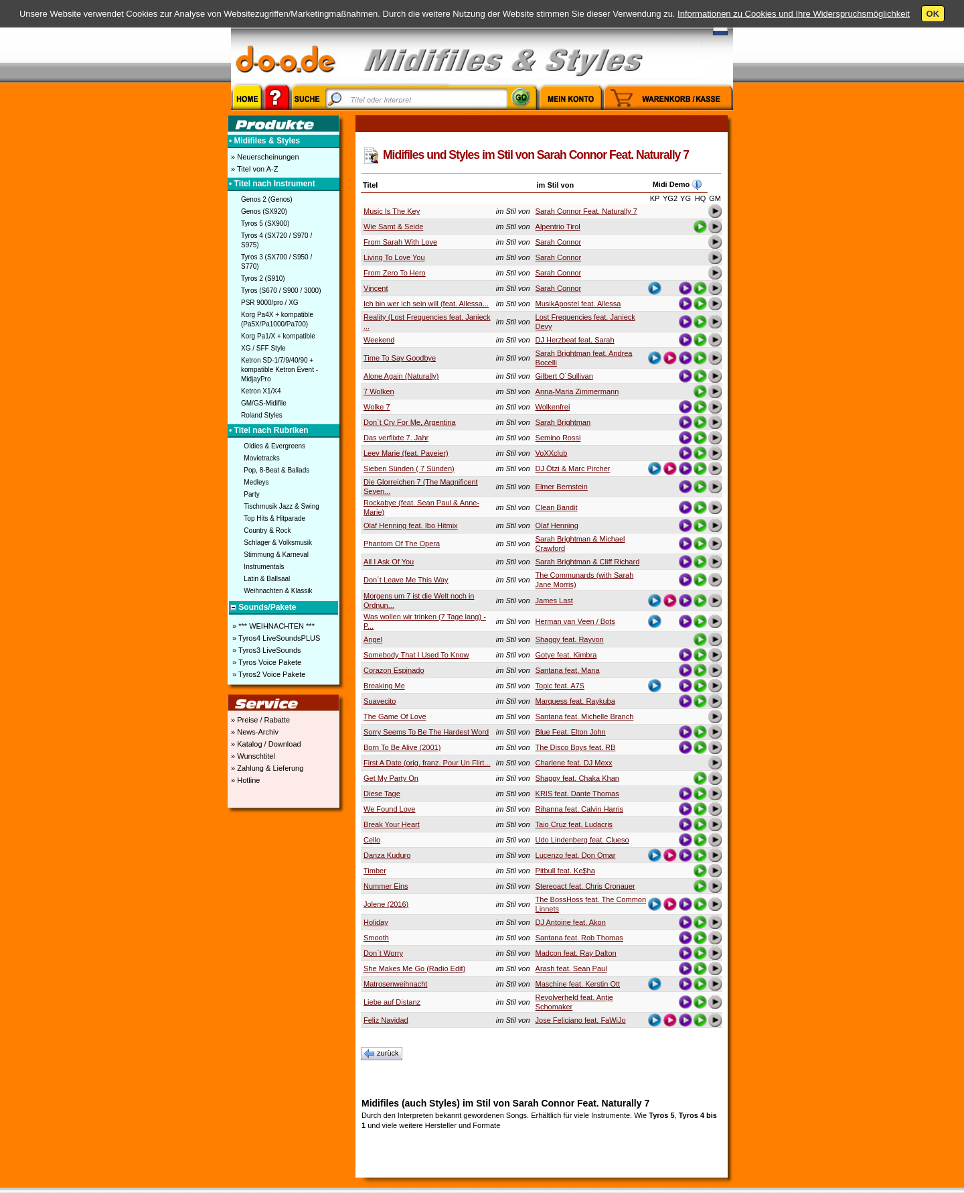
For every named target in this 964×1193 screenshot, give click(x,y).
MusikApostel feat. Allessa (578, 304)
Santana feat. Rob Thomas (579, 938)
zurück (381, 1053)
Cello (372, 840)
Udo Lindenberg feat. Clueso (582, 840)
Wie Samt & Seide (393, 227)
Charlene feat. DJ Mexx (574, 763)
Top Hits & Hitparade (274, 518)
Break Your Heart (392, 824)
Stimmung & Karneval (276, 554)
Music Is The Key (392, 211)
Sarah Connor (559, 242)
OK (933, 14)
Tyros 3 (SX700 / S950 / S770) (276, 261)
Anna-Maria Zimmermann (577, 391)
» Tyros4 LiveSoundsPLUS (275, 638)
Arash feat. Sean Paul (571, 968)
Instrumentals (264, 566)
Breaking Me (384, 686)
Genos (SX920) (264, 211)
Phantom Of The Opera (402, 544)
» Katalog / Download (265, 744)
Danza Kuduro (387, 855)
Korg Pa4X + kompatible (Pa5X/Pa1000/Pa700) (277, 319)
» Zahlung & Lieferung (266, 768)
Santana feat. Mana (568, 670)
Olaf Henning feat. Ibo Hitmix (411, 525)
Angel (373, 639)
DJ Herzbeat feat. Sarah (575, 340)
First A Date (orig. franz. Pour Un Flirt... (427, 763)
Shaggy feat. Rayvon (570, 639)
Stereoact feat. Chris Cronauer (585, 886)
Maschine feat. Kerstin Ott (578, 984)
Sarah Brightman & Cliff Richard (588, 562)
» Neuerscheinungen (264, 157)
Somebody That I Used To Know (416, 655)
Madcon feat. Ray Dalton (576, 953)
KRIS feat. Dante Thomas (577, 794)
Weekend (379, 340)
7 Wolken (379, 391)
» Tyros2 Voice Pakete (267, 674)
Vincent (376, 288)
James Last (554, 600)
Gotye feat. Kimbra (566, 655)
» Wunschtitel (252, 756)
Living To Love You (394, 257)
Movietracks (261, 458)
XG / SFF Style (263, 348)
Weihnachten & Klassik (278, 590)
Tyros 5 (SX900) (265, 223)
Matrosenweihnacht (395, 984)
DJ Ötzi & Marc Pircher (573, 468)
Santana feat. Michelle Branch (585, 716)
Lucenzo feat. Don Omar (576, 855)
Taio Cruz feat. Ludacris (574, 824)
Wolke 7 (377, 407)
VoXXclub (552, 453)
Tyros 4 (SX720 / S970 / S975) (276, 240)
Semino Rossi (558, 438)
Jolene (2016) (386, 904)
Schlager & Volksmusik (278, 542)
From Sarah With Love (400, 242)
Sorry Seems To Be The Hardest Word (426, 732)
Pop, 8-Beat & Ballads (276, 470)
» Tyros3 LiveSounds (265, 650)
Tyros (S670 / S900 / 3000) (281, 290)
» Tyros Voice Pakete (265, 662)
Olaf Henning (557, 525)
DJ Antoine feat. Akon (571, 922)
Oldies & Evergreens (274, 446)
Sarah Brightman (563, 422)
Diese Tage (382, 794)
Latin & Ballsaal (267, 578)
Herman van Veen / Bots (575, 621)
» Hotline (244, 780)
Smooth (376, 938)
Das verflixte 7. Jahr (396, 438)
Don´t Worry (383, 953)
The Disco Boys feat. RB (576, 747)
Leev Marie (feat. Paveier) (406, 453)
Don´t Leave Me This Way (406, 580)
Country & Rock (267, 530)
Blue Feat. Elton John (571, 732)
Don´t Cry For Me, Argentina (410, 422)
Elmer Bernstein (562, 487)
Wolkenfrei (553, 407)
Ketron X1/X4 (260, 391)
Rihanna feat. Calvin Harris (579, 809)
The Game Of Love (395, 716)
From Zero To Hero (395, 273)
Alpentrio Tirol (558, 227)
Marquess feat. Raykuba (575, 701)
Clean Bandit (557, 507)
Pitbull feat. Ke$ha (565, 871)
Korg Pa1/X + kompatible (278, 336)
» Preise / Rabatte (259, 720)
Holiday (376, 922)
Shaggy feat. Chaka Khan (577, 778)
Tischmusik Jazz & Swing (281, 506)
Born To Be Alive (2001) (402, 747)
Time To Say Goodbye (400, 358)
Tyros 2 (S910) (263, 278)
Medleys (256, 482)
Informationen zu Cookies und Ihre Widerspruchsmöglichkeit (793, 14)
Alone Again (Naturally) (401, 376)
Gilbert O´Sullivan (564, 376)
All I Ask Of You (389, 562)
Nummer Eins (386, 886)
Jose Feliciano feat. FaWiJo (581, 1020)
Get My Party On (391, 778)
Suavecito (380, 701)
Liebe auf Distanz (392, 1002)
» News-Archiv (253, 732)
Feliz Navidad (386, 1020)
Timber (375, 871)
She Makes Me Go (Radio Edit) (414, 968)
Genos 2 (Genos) (267, 199)
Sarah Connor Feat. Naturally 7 (586, 211)
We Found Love (389, 809)
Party (251, 494)
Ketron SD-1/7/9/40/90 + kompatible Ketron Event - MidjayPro (279, 370)
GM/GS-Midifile (264, 403)
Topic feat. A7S (560, 686)
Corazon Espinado (394, 670)
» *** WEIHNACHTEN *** (272, 626)
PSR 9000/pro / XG (270, 302)
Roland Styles (262, 415)
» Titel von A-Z (253, 169)
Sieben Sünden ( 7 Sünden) (409, 468)
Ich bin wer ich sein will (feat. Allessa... (426, 304)
